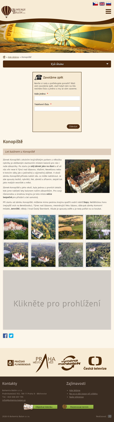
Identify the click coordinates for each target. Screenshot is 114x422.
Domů (4, 57)
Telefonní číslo (42, 104)
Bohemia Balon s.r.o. (13, 12)
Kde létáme (13, 57)
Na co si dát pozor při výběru (83, 393)
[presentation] (51, 117)
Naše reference (76, 397)
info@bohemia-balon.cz (14, 400)
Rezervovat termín (79, 407)
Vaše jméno (41, 94)
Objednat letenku (43, 407)
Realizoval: (101, 416)
